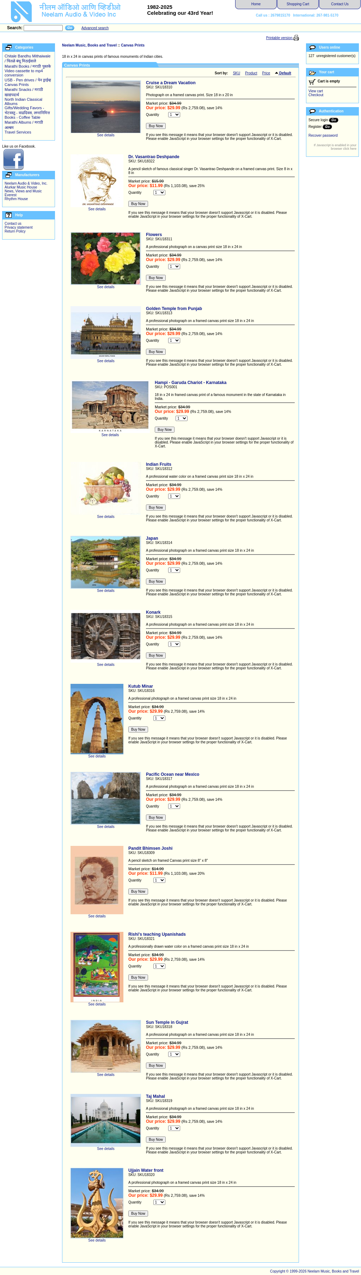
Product (251, 73)
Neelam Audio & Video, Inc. (26, 183)
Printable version (279, 38)
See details (106, 133)
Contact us (13, 223)
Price (266, 73)
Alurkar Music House (21, 187)
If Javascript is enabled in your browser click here (335, 146)
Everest (11, 195)
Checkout (315, 95)
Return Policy (15, 231)
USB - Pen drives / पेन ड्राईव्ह (28, 80)
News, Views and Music (23, 191)
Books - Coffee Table (23, 117)
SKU (236, 73)
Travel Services (18, 132)
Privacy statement (18, 227)
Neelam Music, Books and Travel (89, 45)
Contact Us (339, 4)
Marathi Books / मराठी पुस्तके (28, 66)
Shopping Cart (298, 4)
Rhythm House (16, 199)
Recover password (323, 135)
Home (256, 4)
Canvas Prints (17, 84)
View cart (315, 91)
